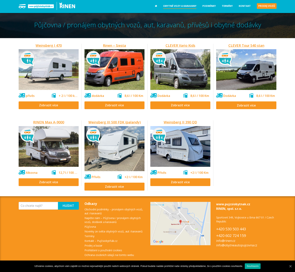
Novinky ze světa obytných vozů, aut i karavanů (113, 231)
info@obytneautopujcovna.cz (236, 245)
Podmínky (209, 6)
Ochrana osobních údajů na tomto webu (109, 255)
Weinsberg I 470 (49, 45)
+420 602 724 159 (231, 235)
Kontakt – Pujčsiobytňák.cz (100, 241)
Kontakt (245, 6)
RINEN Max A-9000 (48, 122)
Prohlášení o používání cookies (103, 250)
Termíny (227, 6)
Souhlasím (253, 266)
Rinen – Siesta (114, 45)
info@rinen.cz (225, 241)
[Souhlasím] (290, 266)
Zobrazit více (48, 105)
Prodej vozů (266, 6)
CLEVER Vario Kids (180, 45)
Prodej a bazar (93, 245)
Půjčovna (90, 226)
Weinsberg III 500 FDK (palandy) (114, 122)
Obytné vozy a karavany (179, 6)
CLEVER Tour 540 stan (246, 45)
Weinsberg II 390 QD (180, 122)
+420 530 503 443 (231, 228)
